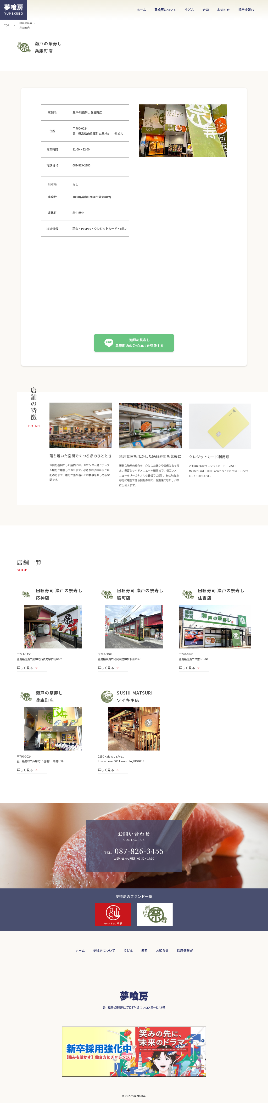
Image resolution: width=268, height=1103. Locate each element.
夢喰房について (165, 9)
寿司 (206, 9)
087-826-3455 (139, 851)
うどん (189, 9)
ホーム (141, 9)
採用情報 (244, 9)
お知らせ (223, 9)
